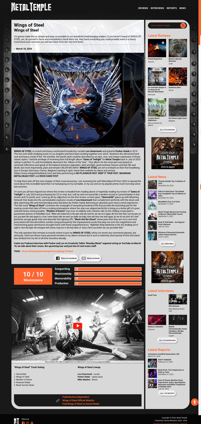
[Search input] (165, 25)
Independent (41, 251)
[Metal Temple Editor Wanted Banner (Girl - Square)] (167, 168)
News (182, 8)
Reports (172, 8)
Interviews (157, 8)
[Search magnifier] (183, 25)
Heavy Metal (28, 251)
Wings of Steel (65, 251)
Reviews (143, 8)
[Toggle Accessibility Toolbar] (195, 402)
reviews (53, 251)
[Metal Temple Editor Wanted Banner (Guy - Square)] (167, 282)
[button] (77, 325)
